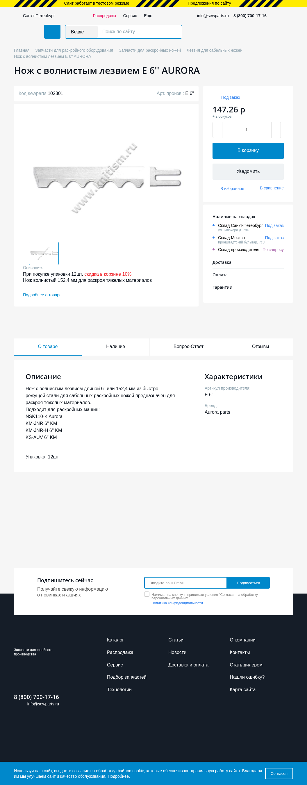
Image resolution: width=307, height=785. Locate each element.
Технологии (119, 689)
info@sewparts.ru (213, 15)
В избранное (232, 188)
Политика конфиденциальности (177, 603)
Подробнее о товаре (42, 295)
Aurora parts (217, 412)
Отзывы (260, 346)
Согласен (279, 773)
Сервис (130, 15)
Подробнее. (119, 776)
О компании (242, 639)
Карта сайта (243, 689)
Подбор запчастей (127, 677)
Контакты (240, 652)
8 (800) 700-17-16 (250, 15)
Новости (177, 652)
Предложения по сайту (209, 3)
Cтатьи (175, 639)
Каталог (115, 639)
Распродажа (104, 15)
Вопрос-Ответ (189, 346)
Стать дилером (246, 664)
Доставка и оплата (188, 664)
